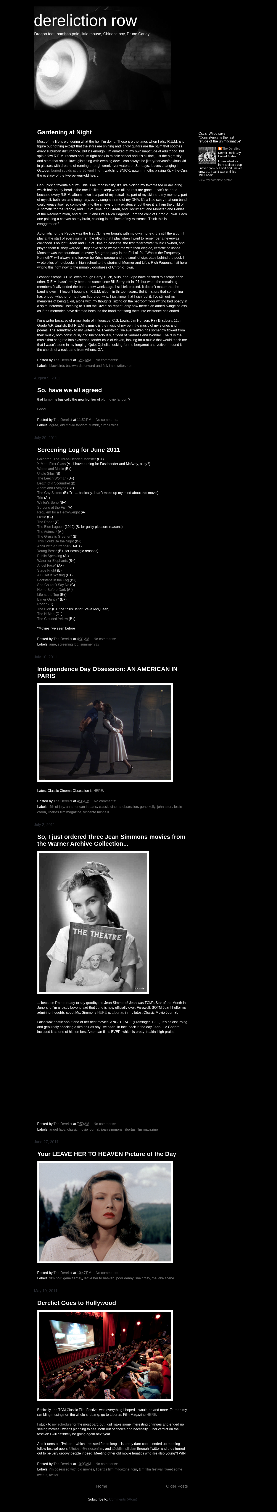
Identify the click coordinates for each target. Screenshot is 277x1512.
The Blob (44, 609)
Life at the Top (48, 594)
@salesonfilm (92, 1448)
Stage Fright (46, 570)
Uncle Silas (46, 473)
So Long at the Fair (52, 507)
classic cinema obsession (118, 807)
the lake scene (163, 1278)
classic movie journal (83, 1129)
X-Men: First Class (51, 464)
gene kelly (147, 807)
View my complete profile (215, 180)
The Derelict (231, 148)
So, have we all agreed (69, 390)
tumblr (48, 399)
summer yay (89, 644)
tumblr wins (109, 425)
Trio (40, 498)
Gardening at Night (64, 132)
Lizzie (42, 517)
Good (41, 409)
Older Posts (177, 1486)
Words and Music (50, 469)
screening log (68, 644)
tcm (134, 1469)
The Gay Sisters (49, 493)
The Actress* (47, 532)
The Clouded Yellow (53, 619)
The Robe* (45, 522)
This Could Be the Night (55, 541)
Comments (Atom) (123, 1499)
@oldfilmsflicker (124, 1448)
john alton (164, 807)
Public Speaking (50, 556)
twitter (53, 1475)
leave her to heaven (99, 1278)
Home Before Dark (51, 589)
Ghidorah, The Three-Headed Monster (66, 459)
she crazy (142, 1278)
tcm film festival (151, 1469)
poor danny (124, 1278)
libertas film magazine (64, 812)
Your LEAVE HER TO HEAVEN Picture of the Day (106, 1154)
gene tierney (72, 1278)
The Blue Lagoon (50, 527)
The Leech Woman (51, 478)
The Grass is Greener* (54, 536)
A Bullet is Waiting (51, 575)
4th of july (56, 807)
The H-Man (46, 614)
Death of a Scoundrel (53, 483)
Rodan (42, 604)
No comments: (107, 360)
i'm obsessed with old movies (71, 1469)
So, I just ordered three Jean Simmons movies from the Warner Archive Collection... (111, 840)
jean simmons (111, 1129)
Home (101, 1486)
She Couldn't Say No (53, 585)
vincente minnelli (96, 812)
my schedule (61, 1424)
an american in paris (81, 807)
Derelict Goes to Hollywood (76, 1302)
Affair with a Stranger (53, 546)
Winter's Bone (48, 502)
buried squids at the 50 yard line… (77, 170)
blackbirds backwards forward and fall (78, 366)
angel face (57, 1129)
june (52, 644)
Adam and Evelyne (51, 488)
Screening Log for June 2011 (78, 449)
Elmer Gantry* (48, 599)
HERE (98, 791)
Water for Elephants (52, 561)
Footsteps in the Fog (53, 580)
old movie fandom (114, 399)
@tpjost (74, 1448)
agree (53, 425)
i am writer (117, 366)
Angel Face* (46, 565)
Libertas (118, 1012)
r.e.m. (131, 366)
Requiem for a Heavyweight (58, 512)
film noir (55, 1278)
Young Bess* (47, 551)
